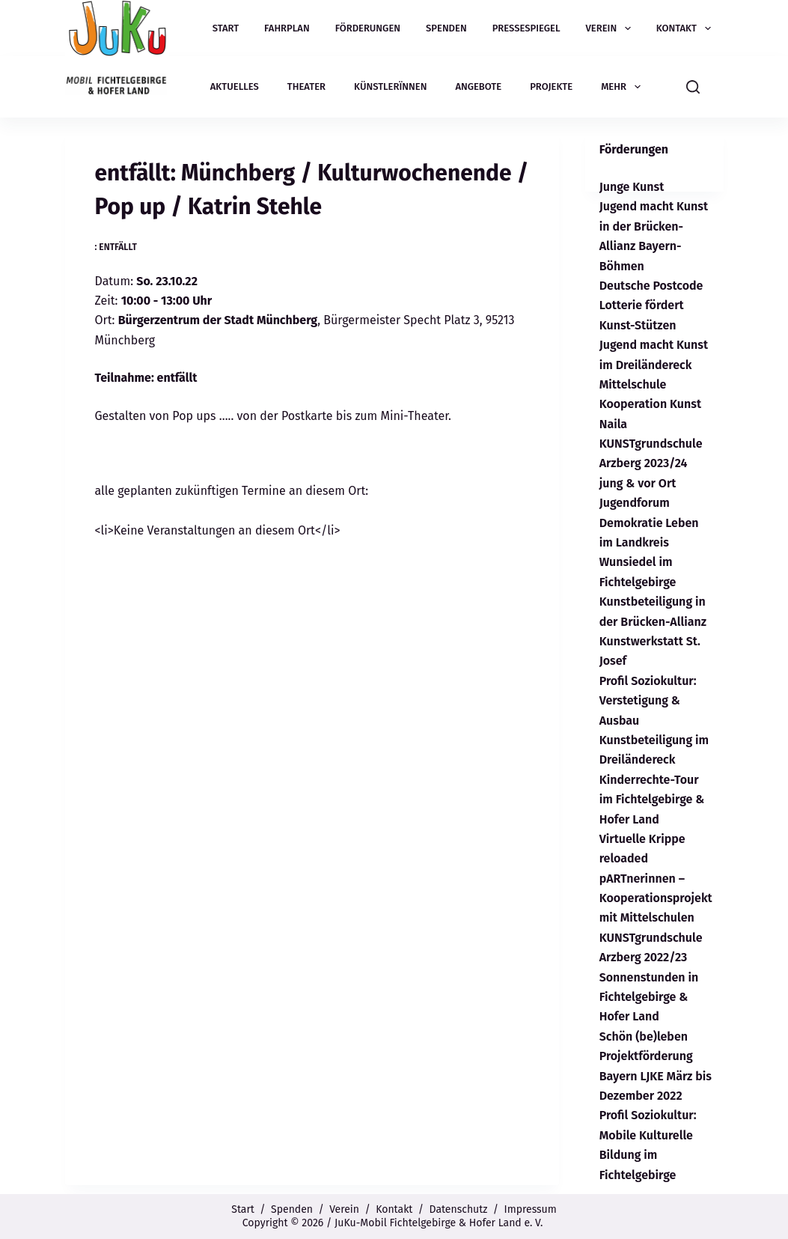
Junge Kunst (632, 187)
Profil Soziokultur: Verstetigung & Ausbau (648, 701)
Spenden (446, 28)
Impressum (530, 1209)
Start (226, 28)
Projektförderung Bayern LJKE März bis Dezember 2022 (655, 1076)
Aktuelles (234, 86)
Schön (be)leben (643, 1036)
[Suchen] (693, 87)
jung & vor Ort (637, 483)
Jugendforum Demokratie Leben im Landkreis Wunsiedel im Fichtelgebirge (649, 542)
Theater (306, 86)
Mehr (623, 87)
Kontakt (686, 28)
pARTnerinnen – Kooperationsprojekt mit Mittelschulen (655, 898)
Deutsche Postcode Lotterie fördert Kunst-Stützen (651, 305)
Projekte (551, 86)
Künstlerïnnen (390, 86)
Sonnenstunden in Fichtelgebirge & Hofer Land (649, 997)
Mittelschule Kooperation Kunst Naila (650, 404)
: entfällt (116, 247)
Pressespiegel (526, 28)
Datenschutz (459, 1209)
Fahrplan (287, 28)
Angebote (478, 86)
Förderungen (367, 28)
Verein (611, 28)
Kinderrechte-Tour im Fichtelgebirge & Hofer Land (652, 799)
